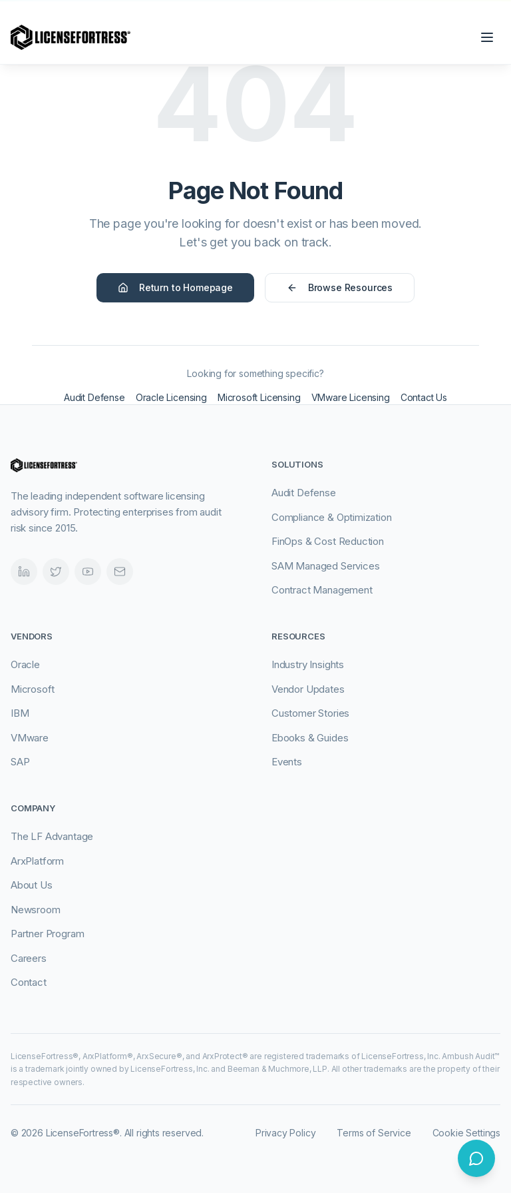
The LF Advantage (52, 836)
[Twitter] (56, 571)
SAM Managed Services (325, 566)
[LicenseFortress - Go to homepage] (70, 37)
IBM (20, 713)
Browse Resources (340, 287)
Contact (29, 982)
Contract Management (322, 590)
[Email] (119, 571)
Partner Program (47, 933)
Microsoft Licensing (259, 397)
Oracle (25, 664)
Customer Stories (310, 713)
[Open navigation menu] (487, 37)
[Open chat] (476, 1158)
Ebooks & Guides (309, 737)
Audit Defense (94, 397)
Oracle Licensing (171, 397)
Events (286, 761)
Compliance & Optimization (331, 517)
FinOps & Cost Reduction (327, 541)
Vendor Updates (308, 689)
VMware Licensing (350, 397)
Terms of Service (374, 1132)
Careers (29, 958)
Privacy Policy (286, 1132)
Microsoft (32, 689)
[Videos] (88, 571)
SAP (20, 761)
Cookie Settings (466, 1132)
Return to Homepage (175, 287)
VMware (30, 737)
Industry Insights (307, 664)
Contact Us (424, 397)
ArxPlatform (37, 861)
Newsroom (36, 909)
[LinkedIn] (24, 571)
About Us (32, 885)
